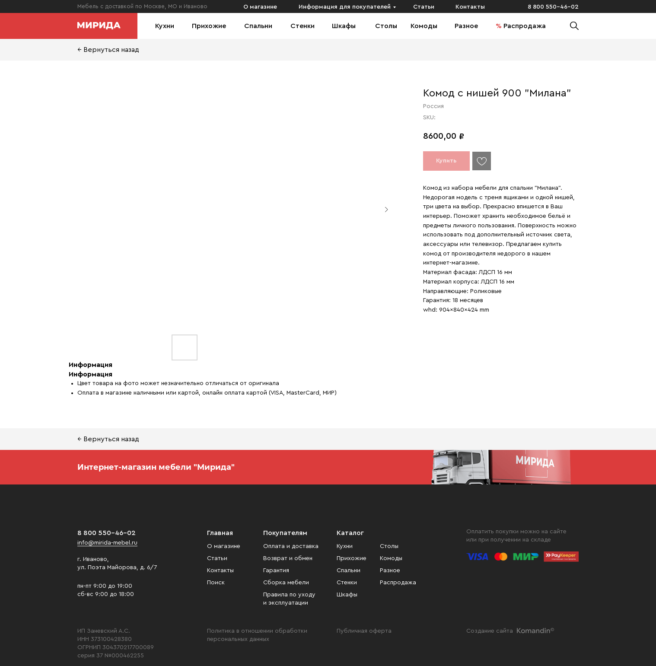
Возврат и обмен (287, 558)
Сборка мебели (286, 583)
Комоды (424, 25)
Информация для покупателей (345, 7)
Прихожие (209, 25)
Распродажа (524, 25)
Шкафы (344, 25)
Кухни (164, 25)
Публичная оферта (364, 631)
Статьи (423, 7)
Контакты (470, 7)
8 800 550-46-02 (553, 7)
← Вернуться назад (108, 49)
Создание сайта (489, 631)
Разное (466, 25)
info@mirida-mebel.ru (107, 543)
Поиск (216, 583)
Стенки (302, 25)
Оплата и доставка (290, 546)
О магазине (260, 7)
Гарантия (276, 570)
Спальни (258, 25)
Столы (386, 25)
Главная (220, 532)
